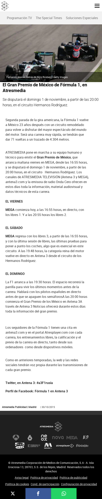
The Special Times (49, 18)
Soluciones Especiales (82, 18)
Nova (58, 438)
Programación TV (19, 18)
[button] (95, 5)
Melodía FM (48, 446)
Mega (72, 438)
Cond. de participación (45, 484)
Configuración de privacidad (79, 484)
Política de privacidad (44, 477)
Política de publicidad (73, 477)
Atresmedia (51, 426)
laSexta (30, 438)
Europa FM (34, 446)
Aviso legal (22, 477)
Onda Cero (20, 446)
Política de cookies (17, 484)
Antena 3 (16, 438)
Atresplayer (65, 446)
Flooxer (82, 446)
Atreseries (86, 438)
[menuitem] (19, 17)
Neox (44, 438)
